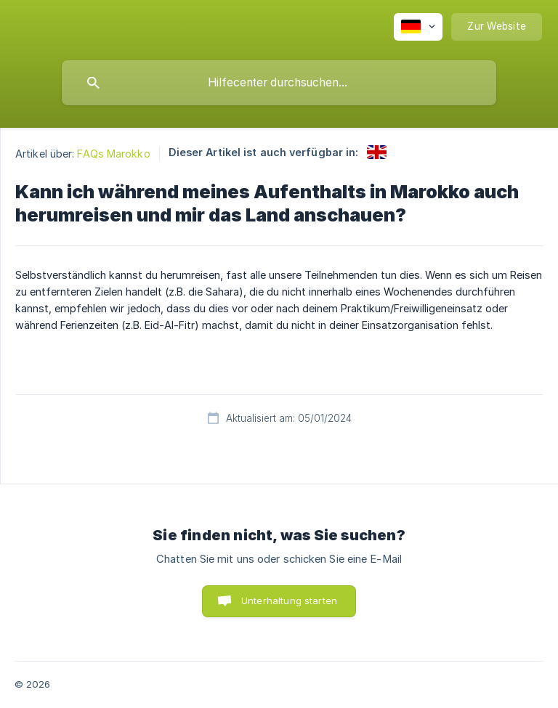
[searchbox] (279, 82)
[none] (418, 27)
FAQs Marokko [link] (113, 153)
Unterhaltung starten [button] (289, 600)
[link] (377, 152)
